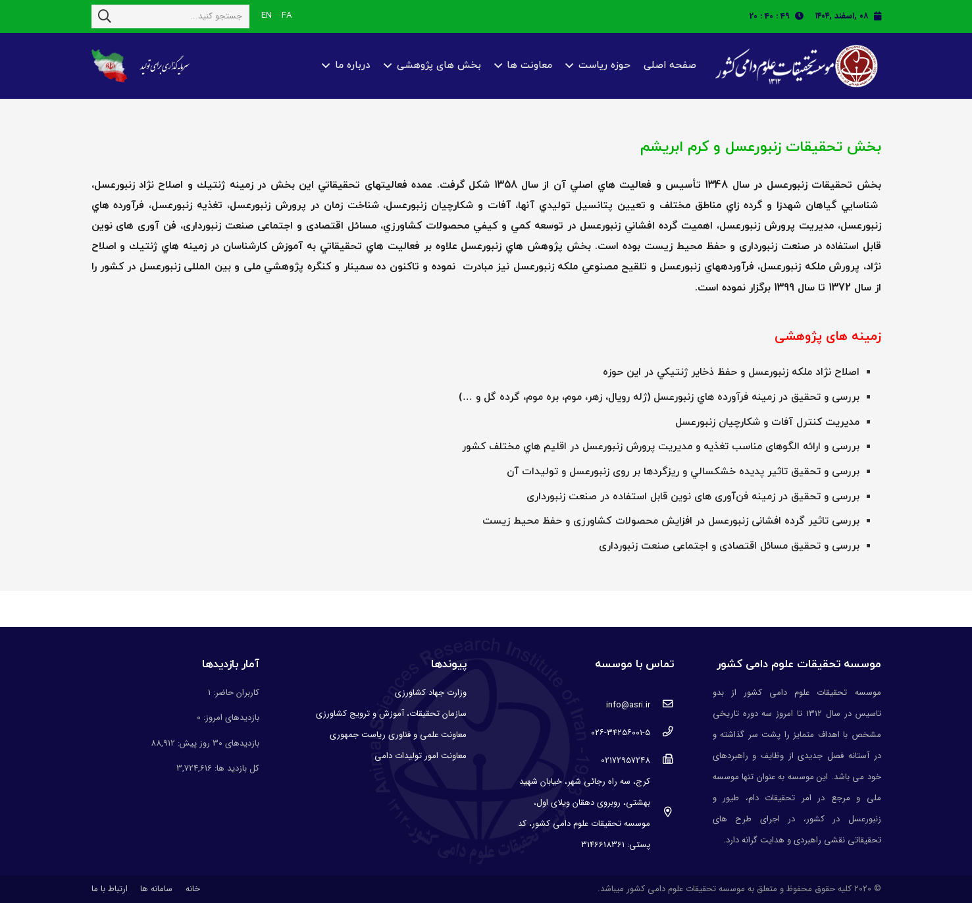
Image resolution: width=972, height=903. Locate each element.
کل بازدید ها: (235, 768)
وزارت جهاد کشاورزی (431, 692)
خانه (193, 889)
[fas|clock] (803, 16)
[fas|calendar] (877, 16)
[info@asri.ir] (661, 705)
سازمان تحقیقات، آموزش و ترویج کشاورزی (391, 714)
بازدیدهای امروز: (230, 718)
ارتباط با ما (109, 889)
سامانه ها (156, 889)
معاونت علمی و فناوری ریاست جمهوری (398, 735)
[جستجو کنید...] (170, 16)
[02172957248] (661, 760)
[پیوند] (794, 66)
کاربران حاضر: (235, 692)
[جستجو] (104, 16)
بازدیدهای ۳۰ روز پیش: (217, 743)
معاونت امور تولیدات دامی (420, 756)
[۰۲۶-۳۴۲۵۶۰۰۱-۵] (661, 733)
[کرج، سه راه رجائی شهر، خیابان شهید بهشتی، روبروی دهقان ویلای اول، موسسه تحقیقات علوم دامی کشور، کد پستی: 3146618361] (661, 813)
